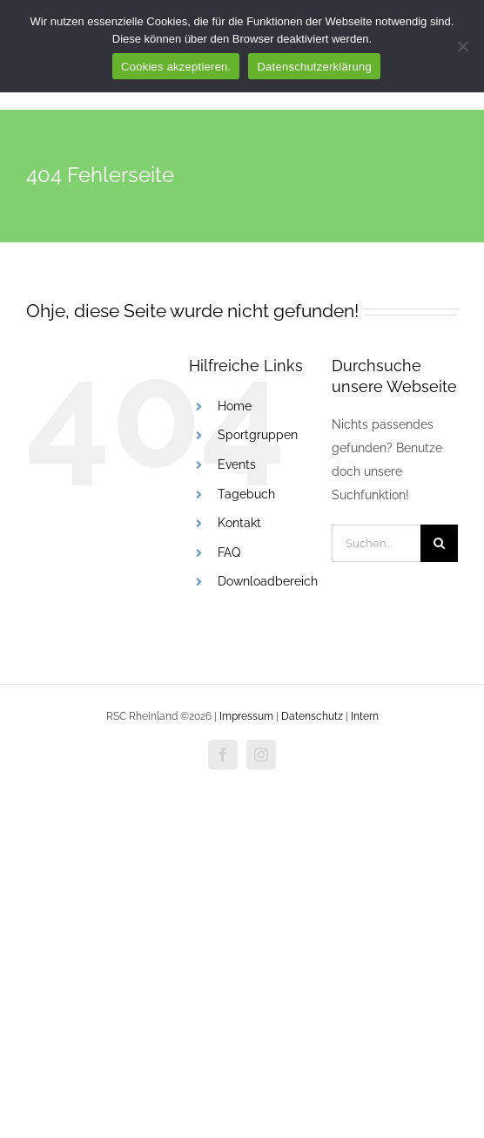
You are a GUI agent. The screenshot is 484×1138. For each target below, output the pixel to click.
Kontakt (239, 523)
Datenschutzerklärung (314, 66)
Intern (365, 716)
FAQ (229, 552)
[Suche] (439, 543)
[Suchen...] (376, 543)
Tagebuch (246, 494)
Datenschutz (312, 716)
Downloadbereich (268, 581)
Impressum (247, 716)
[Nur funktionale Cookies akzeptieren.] (462, 46)
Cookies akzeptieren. (176, 66)
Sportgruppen (258, 435)
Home (235, 406)
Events (237, 464)
